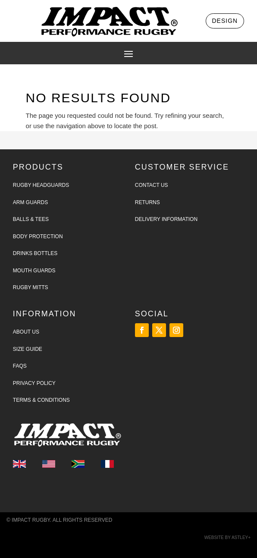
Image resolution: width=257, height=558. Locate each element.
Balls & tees (31, 219)
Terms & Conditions (41, 400)
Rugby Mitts (30, 287)
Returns (147, 202)
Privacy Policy (34, 383)
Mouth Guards (34, 271)
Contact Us (151, 185)
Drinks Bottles (35, 253)
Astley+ (241, 537)
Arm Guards (30, 202)
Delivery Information (166, 219)
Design (225, 20)
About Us (26, 332)
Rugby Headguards (41, 185)
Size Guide (27, 349)
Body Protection (38, 236)
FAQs (20, 366)
